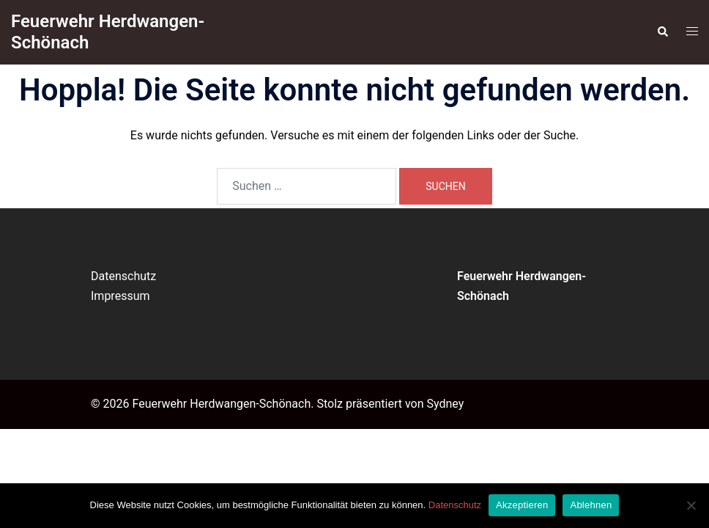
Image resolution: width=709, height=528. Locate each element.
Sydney (445, 404)
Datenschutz (123, 276)
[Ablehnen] (690, 505)
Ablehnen (591, 504)
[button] (662, 32)
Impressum (120, 296)
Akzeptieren (522, 504)
